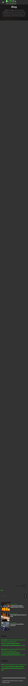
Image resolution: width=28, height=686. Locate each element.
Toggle (1, 590)
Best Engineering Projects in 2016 (18, 615)
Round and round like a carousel (17, 624)
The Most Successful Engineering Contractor (17, 606)
